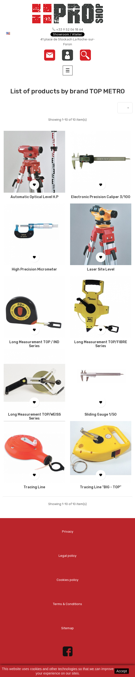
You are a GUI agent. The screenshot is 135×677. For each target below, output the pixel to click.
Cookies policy (67, 580)
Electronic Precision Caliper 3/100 (100, 197)
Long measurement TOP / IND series (34, 344)
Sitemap (67, 628)
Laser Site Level (100, 269)
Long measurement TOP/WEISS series (34, 417)
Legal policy (67, 556)
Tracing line (34, 487)
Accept (121, 671)
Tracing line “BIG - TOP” (100, 487)
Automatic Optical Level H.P (34, 197)
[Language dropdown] (17, 33)
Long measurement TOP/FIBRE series (100, 344)
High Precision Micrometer (34, 269)
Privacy (67, 531)
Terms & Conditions (67, 604)
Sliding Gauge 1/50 (101, 415)
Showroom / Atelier (67, 34)
